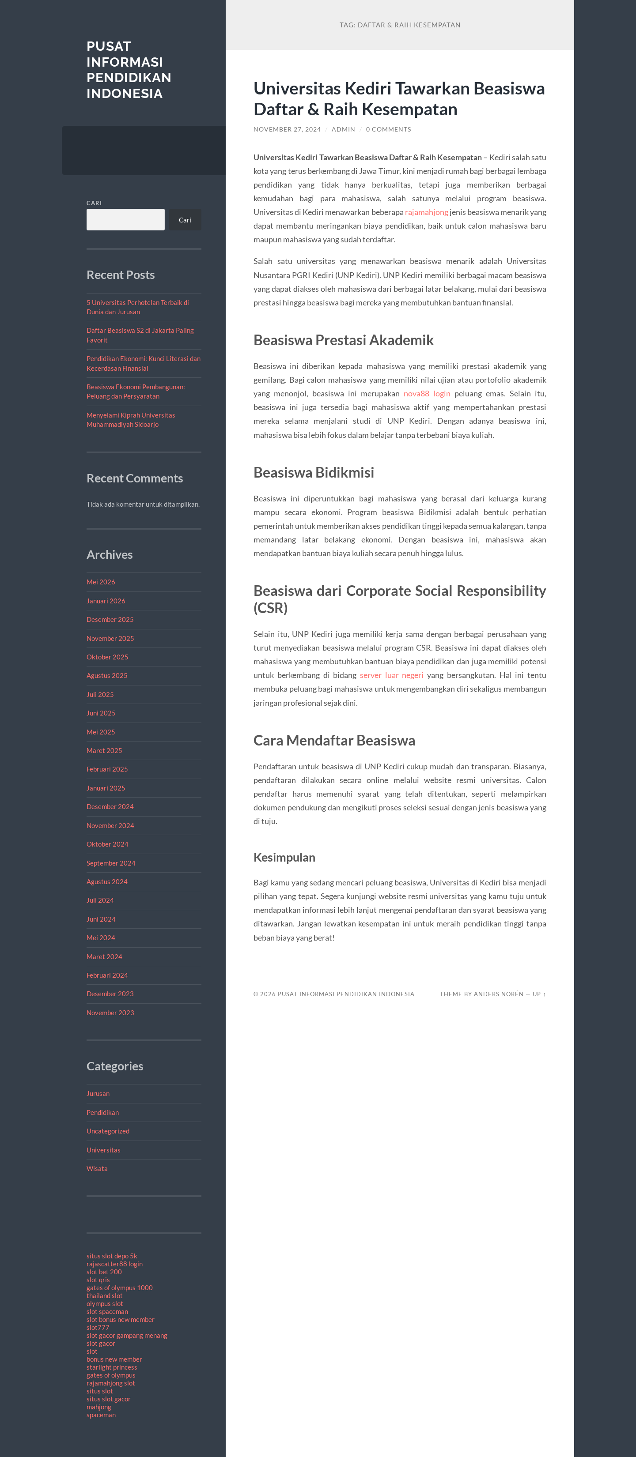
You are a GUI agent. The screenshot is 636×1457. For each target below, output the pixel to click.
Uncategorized (108, 1131)
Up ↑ (539, 994)
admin (344, 129)
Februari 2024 (107, 975)
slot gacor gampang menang (127, 1335)
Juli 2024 (100, 900)
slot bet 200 (104, 1272)
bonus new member (114, 1359)
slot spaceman (107, 1311)
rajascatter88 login (115, 1264)
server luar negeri (392, 675)
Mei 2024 (101, 937)
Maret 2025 (104, 750)
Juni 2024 (101, 919)
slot (92, 1351)
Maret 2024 (104, 956)
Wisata (97, 1168)
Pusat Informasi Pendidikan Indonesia (129, 69)
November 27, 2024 (287, 129)
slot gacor (101, 1343)
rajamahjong (426, 212)
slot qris (98, 1280)
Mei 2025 (101, 732)
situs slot (100, 1391)
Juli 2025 (100, 694)
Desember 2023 (110, 994)
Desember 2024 (110, 806)
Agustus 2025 (107, 675)
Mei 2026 (101, 582)
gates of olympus (111, 1375)
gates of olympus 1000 (120, 1287)
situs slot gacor (109, 1399)
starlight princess (112, 1367)
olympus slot (105, 1303)
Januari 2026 (106, 601)
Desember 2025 (110, 619)
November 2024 (110, 825)
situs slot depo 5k (112, 1256)
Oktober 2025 (108, 657)
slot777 (98, 1327)
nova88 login (427, 393)
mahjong (99, 1407)
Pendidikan (103, 1112)
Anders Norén (499, 994)
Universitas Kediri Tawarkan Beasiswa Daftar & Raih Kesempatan (399, 98)
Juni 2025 (101, 713)
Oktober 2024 (108, 844)
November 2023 (110, 1013)
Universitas (104, 1150)
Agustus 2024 (107, 881)
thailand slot (105, 1295)
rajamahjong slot (111, 1383)
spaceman (101, 1415)
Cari (94, 203)
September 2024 (111, 863)
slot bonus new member (121, 1319)
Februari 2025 (107, 769)
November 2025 (110, 638)
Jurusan (98, 1093)
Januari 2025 (106, 788)
